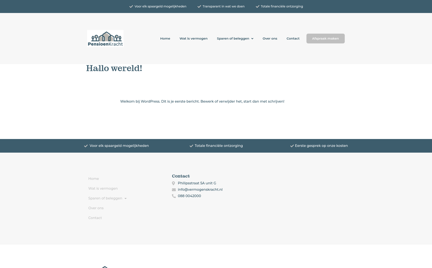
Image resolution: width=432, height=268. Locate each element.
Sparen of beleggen (235, 38)
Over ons (270, 38)
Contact (293, 38)
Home (165, 38)
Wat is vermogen (194, 38)
